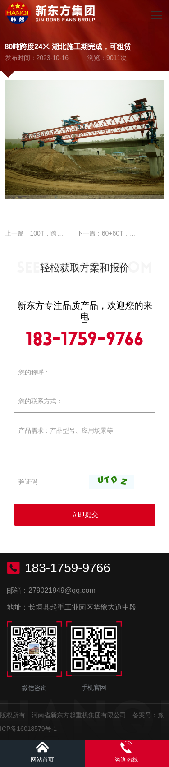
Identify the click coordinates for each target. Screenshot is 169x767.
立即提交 (84, 514)
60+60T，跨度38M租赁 (134, 233)
